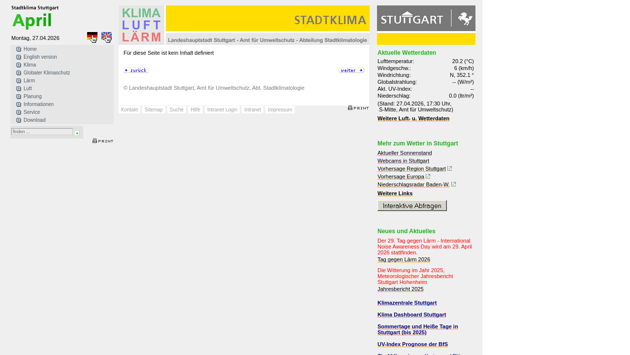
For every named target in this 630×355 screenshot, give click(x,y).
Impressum (280, 109)
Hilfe (195, 109)
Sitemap (154, 109)
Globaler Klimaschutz (47, 72)
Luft (28, 88)
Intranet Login (222, 109)
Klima (30, 65)
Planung (33, 96)
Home (30, 49)
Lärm (29, 80)
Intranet (252, 109)
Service (32, 112)
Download (34, 120)
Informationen (39, 104)
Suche (177, 109)
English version (40, 57)
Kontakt (129, 109)
